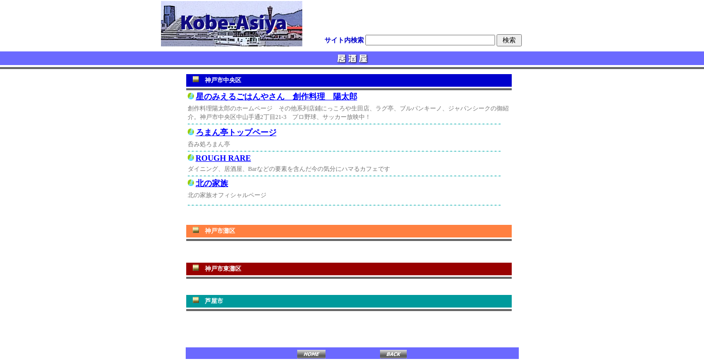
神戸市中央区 (223, 80)
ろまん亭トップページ (236, 132)
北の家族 (212, 183)
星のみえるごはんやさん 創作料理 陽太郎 (276, 96)
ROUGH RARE (223, 158)
